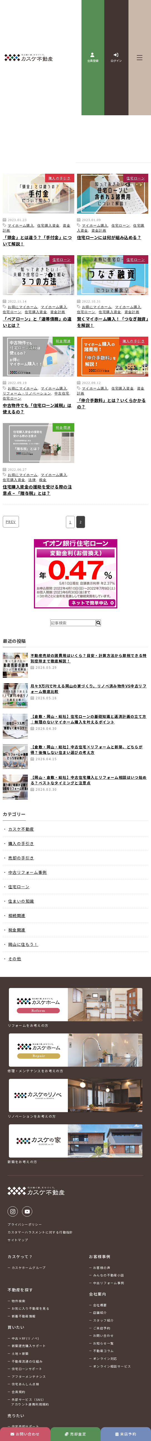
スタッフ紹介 (103, 1320)
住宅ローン (136, 178)
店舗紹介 (100, 1312)
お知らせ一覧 (103, 1343)
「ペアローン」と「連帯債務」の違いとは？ (37, 322)
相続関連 (17, 915)
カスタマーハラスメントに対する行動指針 (40, 1232)
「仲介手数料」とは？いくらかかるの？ (111, 403)
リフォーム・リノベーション (27, 393)
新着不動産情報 (24, 1316)
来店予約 (125, 1434)
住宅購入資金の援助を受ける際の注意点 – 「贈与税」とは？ (37, 490)
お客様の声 (101, 1267)
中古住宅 (62, 393)
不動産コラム (103, 1350)
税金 (43, 479)
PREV (11, 521)
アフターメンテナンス (29, 1376)
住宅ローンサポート (27, 1368)
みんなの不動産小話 (108, 1275)
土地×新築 (20, 1353)
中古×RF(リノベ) (25, 1338)
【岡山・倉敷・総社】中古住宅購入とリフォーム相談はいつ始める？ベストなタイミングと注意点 (89, 780)
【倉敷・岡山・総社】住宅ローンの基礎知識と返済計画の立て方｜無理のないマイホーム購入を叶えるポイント (89, 719)
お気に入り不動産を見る (30, 1308)
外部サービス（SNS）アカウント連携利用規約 (30, 1402)
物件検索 (19, 1301)
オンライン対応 (105, 1358)
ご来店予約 (101, 1328)
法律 (32, 479)
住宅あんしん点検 (25, 1384)
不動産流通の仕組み (27, 1361)
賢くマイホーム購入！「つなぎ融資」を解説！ (112, 322)
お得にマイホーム (23, 306)
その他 (14, 958)
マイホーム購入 (21, 225)
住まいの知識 (21, 901)
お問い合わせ (25, 1434)
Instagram (13, 1211)
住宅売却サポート (25, 1426)
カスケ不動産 (21, 829)
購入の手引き (59, 178)
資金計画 (99, 230)
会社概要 (100, 1305)
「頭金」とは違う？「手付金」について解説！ (37, 240)
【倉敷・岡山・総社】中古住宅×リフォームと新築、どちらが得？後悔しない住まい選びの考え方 (87, 749)
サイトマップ (18, 1240)
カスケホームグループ (29, 1267)
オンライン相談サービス (112, 1366)
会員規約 (19, 1391)
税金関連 (63, 341)
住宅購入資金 (48, 225)
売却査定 (75, 1434)
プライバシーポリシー (25, 1224)
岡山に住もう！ (23, 944)
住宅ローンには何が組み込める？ (109, 237)
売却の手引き (21, 858)
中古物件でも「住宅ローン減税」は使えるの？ (37, 408)
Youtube (27, 1211)
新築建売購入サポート (29, 1345)
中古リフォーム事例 (27, 872)
